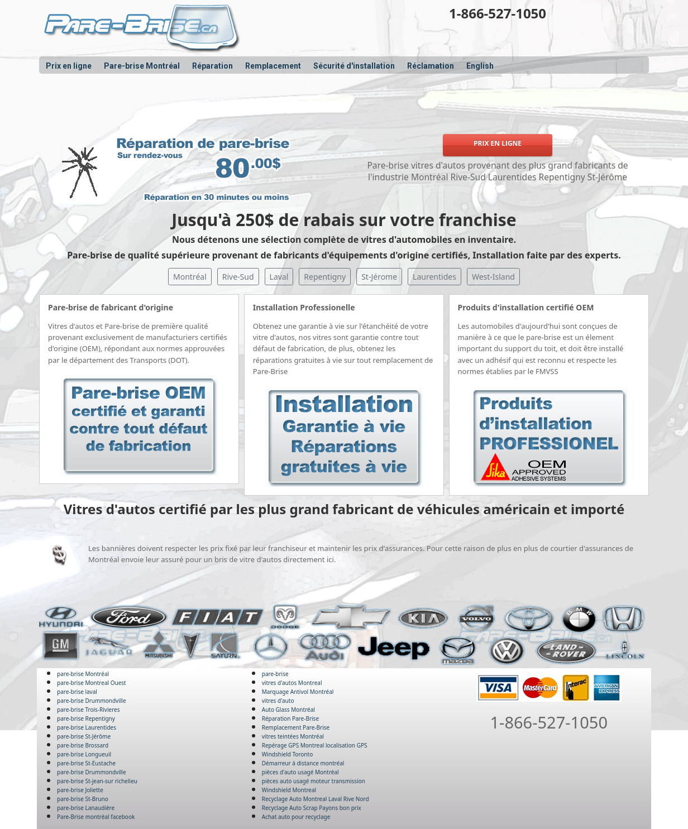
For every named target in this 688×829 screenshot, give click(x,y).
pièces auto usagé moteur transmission (313, 781)
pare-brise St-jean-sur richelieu (97, 781)
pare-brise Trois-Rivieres (88, 709)
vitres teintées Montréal (293, 736)
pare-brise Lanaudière (85, 808)
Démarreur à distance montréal (303, 763)
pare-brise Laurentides (86, 727)
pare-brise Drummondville (91, 701)
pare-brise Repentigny (86, 718)
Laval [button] (279, 276)
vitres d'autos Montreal (292, 683)
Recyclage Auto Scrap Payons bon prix (311, 808)
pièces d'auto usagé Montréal (300, 772)
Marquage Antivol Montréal (298, 692)
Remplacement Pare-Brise (295, 727)
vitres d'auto (278, 701)
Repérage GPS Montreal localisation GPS (314, 745)
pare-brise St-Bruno (82, 799)
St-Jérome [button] (379, 276)
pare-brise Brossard (82, 745)
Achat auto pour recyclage (296, 817)
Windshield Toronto (287, 754)
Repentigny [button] (325, 276)
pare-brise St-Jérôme (84, 736)
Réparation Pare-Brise (290, 718)
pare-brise (275, 674)
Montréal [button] (190, 276)
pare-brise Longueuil (84, 754)
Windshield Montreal (289, 790)
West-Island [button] (493, 276)
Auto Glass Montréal (288, 709)
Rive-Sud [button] (238, 276)
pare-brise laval (77, 692)
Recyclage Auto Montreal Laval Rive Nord (315, 799)
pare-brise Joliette (80, 790)
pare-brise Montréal (83, 674)
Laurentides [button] (434, 276)
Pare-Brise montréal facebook (96, 817)
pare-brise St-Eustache (86, 763)
